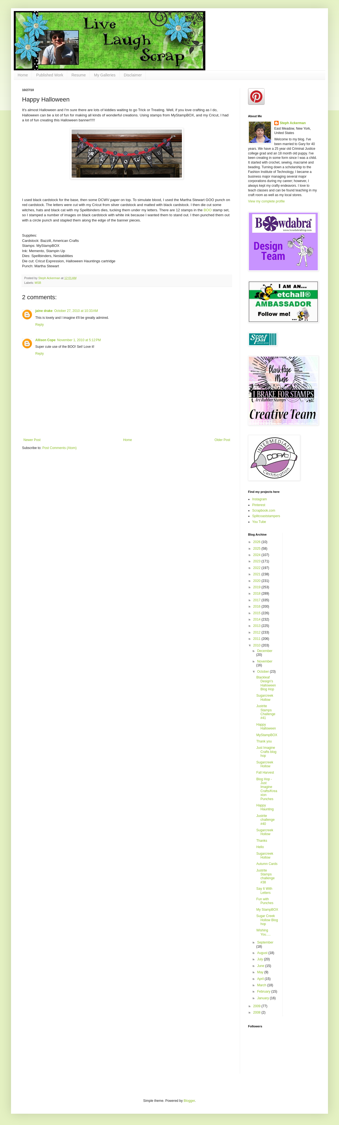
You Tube (259, 522)
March (262, 985)
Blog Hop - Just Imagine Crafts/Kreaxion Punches (266, 789)
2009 (257, 1006)
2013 (257, 626)
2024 (257, 555)
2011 (257, 639)
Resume (78, 75)
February (264, 991)
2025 (257, 549)
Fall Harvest (265, 772)
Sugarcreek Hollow (264, 697)
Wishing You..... (263, 932)
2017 (257, 600)
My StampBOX (267, 910)
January (263, 998)
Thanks (261, 841)
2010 (257, 645)
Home (23, 75)
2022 (257, 568)
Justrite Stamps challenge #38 (265, 876)
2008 (257, 1012)
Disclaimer (133, 75)
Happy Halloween (266, 726)
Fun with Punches (264, 901)
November (264, 661)
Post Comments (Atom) (59, 448)
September (265, 942)
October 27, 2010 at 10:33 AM (76, 311)
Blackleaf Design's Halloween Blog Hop (266, 683)
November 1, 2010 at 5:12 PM (79, 340)
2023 (257, 561)
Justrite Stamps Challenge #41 (265, 712)
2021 (257, 574)
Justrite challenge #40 (265, 820)
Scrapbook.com (263, 510)
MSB (38, 282)
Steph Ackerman (293, 123)
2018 (257, 593)
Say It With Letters (264, 890)
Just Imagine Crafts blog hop (266, 752)
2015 (257, 613)
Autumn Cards (267, 864)
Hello (260, 847)
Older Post (222, 440)
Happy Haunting (265, 807)
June (261, 966)
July (260, 959)
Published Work (49, 75)
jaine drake (44, 311)
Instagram (259, 499)
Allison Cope (45, 340)
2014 (257, 619)
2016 (257, 606)
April (261, 979)
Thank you (264, 741)
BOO (208, 210)
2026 (257, 542)
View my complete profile (266, 201)
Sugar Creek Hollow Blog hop (267, 920)
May (260, 972)
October (263, 672)
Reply (39, 325)
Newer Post (32, 440)
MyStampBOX (266, 735)
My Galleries (104, 75)
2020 (257, 581)
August (262, 953)
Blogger (189, 1101)
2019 (257, 587)
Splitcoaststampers (266, 516)
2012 (257, 632)
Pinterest (258, 505)
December (264, 651)
